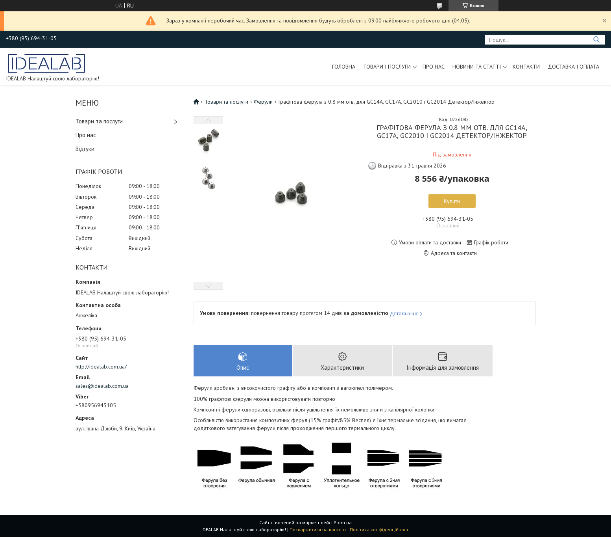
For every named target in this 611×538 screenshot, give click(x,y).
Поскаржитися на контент (318, 530)
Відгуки (85, 149)
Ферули (263, 101)
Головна (343, 66)
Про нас (434, 66)
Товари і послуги (387, 66)
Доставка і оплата (573, 66)
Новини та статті (476, 66)
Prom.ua (343, 523)
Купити (452, 201)
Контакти (526, 66)
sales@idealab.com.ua (102, 385)
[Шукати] (596, 40)
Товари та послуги (99, 121)
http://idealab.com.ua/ (101, 366)
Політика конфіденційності (380, 530)
